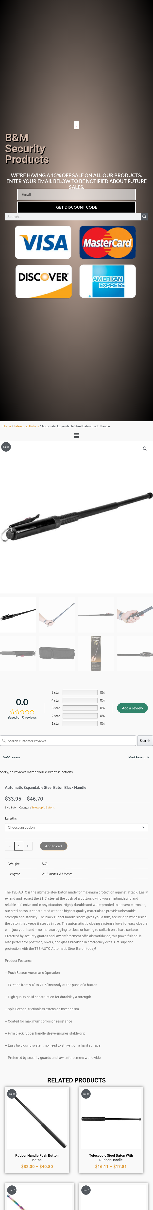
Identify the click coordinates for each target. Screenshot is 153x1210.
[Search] (144, 216)
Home (6, 426)
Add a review (132, 708)
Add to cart (53, 846)
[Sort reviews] (138, 757)
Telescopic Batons (26, 426)
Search (145, 740)
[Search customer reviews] (68, 740)
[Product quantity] (18, 846)
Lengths (11, 818)
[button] (76, 125)
